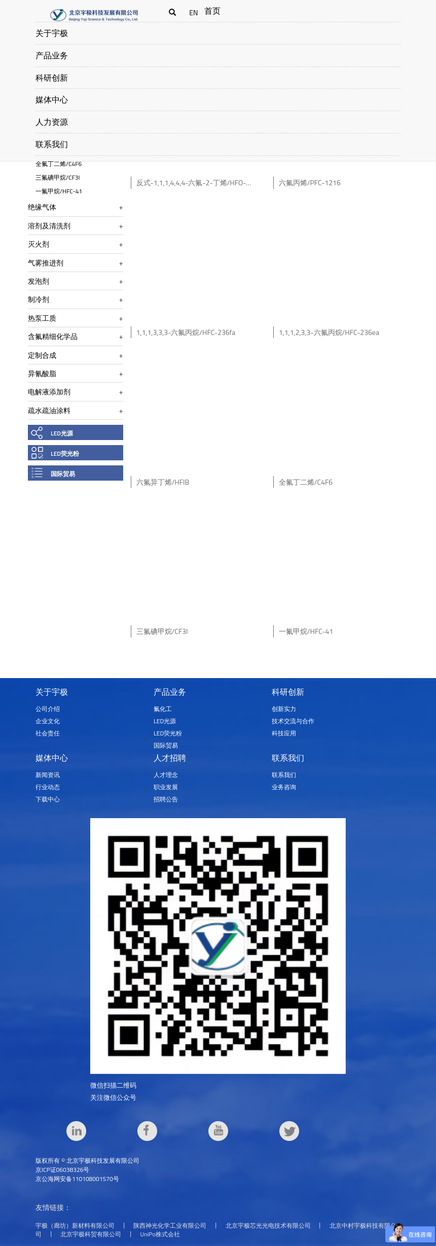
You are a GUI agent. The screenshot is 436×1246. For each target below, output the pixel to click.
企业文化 (47, 721)
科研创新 (51, 78)
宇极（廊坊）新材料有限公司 (75, 1225)
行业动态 (47, 787)
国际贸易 (63, 474)
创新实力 (284, 709)
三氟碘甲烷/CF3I (57, 177)
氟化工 (163, 709)
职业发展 (166, 787)
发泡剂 (38, 281)
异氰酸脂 (42, 373)
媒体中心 (51, 99)
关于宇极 (51, 33)
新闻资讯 (47, 775)
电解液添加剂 (49, 391)
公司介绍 (47, 709)
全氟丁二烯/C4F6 (58, 164)
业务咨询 (284, 787)
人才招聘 (170, 758)
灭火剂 (38, 244)
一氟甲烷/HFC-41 (58, 191)
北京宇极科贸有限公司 (90, 1234)
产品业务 (51, 55)
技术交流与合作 (293, 721)
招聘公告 (166, 799)
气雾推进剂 (45, 262)
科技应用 (284, 733)
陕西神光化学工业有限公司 (169, 1225)
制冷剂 (38, 299)
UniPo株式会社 (160, 1234)
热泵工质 (42, 318)
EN (193, 12)
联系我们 (51, 144)
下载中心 (47, 799)
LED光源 (62, 433)
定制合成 (42, 355)
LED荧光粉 (65, 453)
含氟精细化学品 (53, 336)
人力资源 (51, 122)
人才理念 (166, 775)
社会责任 (47, 733)
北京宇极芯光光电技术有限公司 (268, 1225)
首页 (212, 11)
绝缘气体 (42, 206)
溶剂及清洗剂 (49, 225)
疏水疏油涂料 (49, 410)
